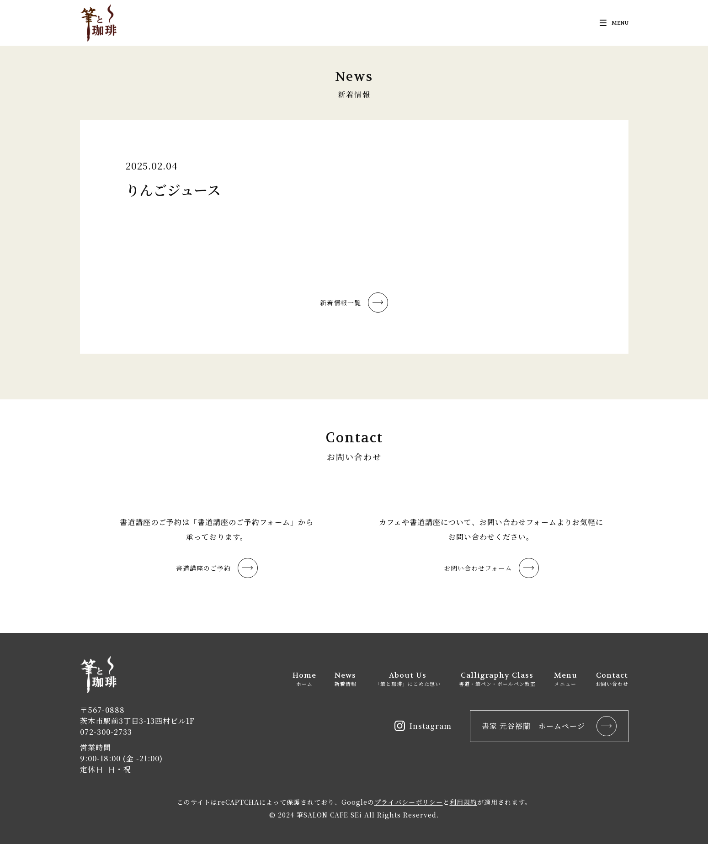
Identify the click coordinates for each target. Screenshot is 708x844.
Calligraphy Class (497, 678)
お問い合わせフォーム (491, 568)
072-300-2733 (106, 732)
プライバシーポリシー (408, 802)
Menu (565, 678)
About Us (408, 678)
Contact (612, 678)
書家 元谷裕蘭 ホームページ (549, 726)
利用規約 (463, 802)
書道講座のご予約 (217, 568)
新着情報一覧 (354, 302)
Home (304, 678)
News (346, 678)
